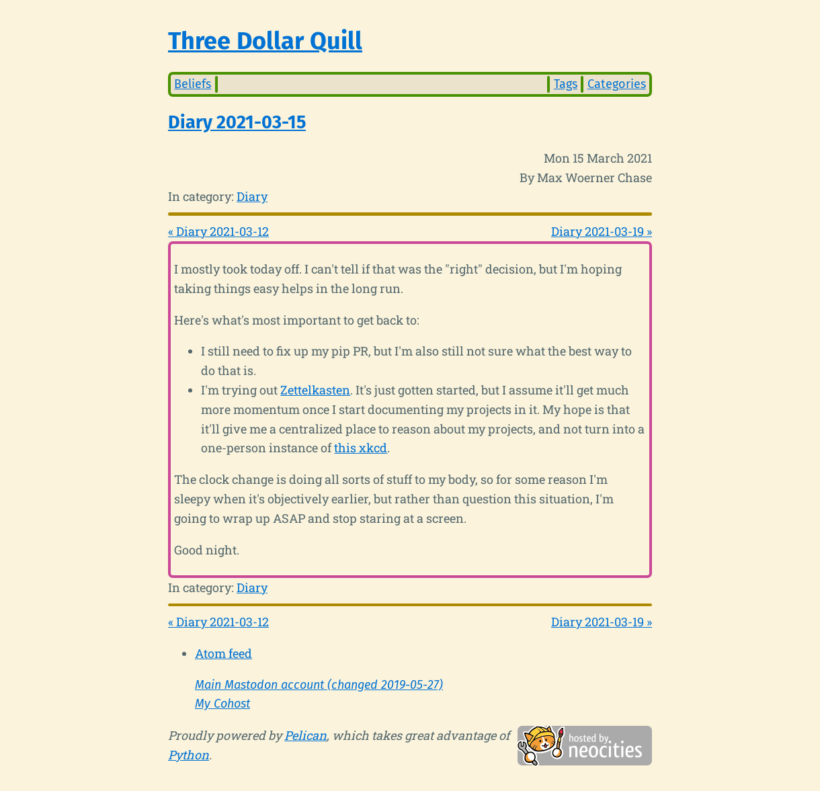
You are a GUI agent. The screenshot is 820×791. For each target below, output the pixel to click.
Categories (616, 84)
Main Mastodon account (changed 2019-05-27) (319, 684)
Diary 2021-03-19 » (601, 231)
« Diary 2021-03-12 (218, 231)
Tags (565, 84)
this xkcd (360, 448)
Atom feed (223, 653)
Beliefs (192, 84)
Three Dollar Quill (265, 41)
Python (188, 755)
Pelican (305, 735)
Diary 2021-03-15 (237, 122)
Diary (252, 196)
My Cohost (222, 703)
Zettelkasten (315, 390)
